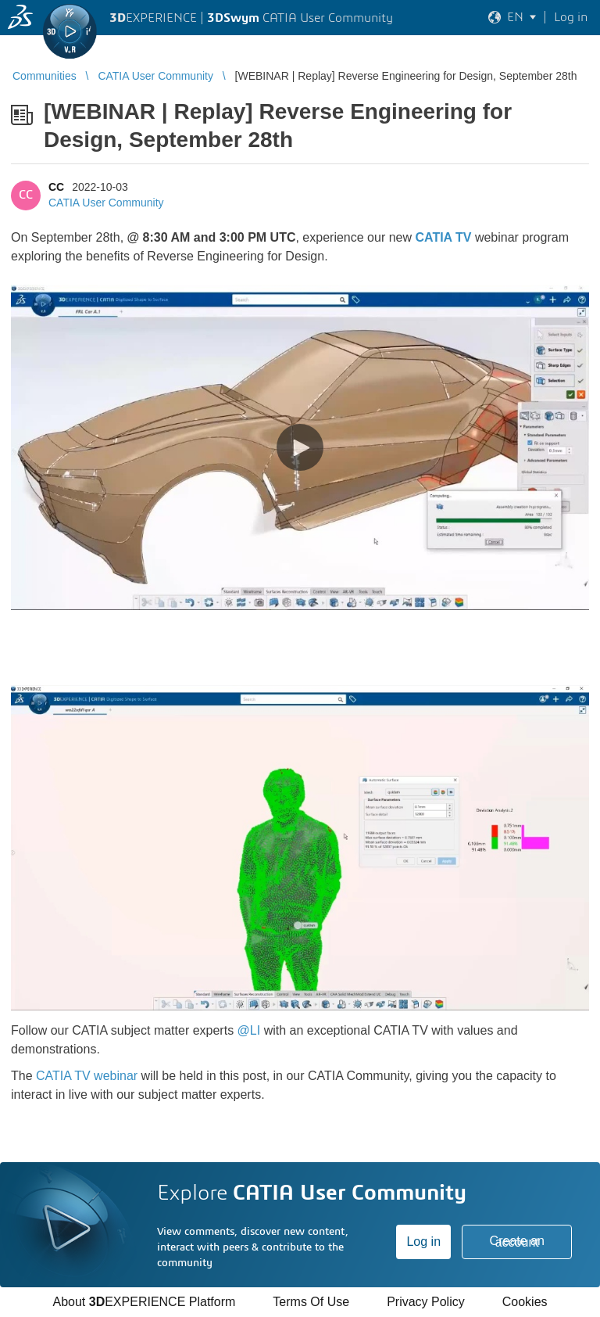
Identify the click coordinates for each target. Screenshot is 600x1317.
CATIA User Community (106, 202)
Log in (423, 1241)
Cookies (525, 1301)
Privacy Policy (426, 1301)
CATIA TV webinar (87, 1075)
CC (56, 187)
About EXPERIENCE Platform (143, 1301)
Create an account (517, 1241)
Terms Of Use (311, 1301)
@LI (249, 1030)
